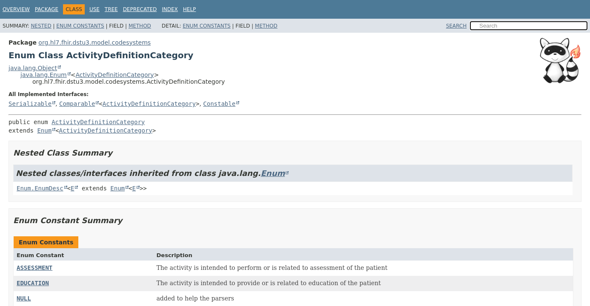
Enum (44, 130)
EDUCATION (33, 283)
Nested (41, 26)
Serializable (30, 103)
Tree (111, 9)
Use (94, 9)
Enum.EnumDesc (40, 188)
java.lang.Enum (43, 74)
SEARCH (456, 26)
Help (189, 9)
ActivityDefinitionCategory (114, 74)
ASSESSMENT (34, 267)
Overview (16, 9)
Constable (219, 103)
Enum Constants (80, 26)
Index (170, 9)
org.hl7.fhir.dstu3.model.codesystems (94, 42)
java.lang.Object (33, 68)
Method (140, 26)
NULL (24, 298)
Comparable (77, 103)
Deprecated (140, 9)
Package (46, 9)
